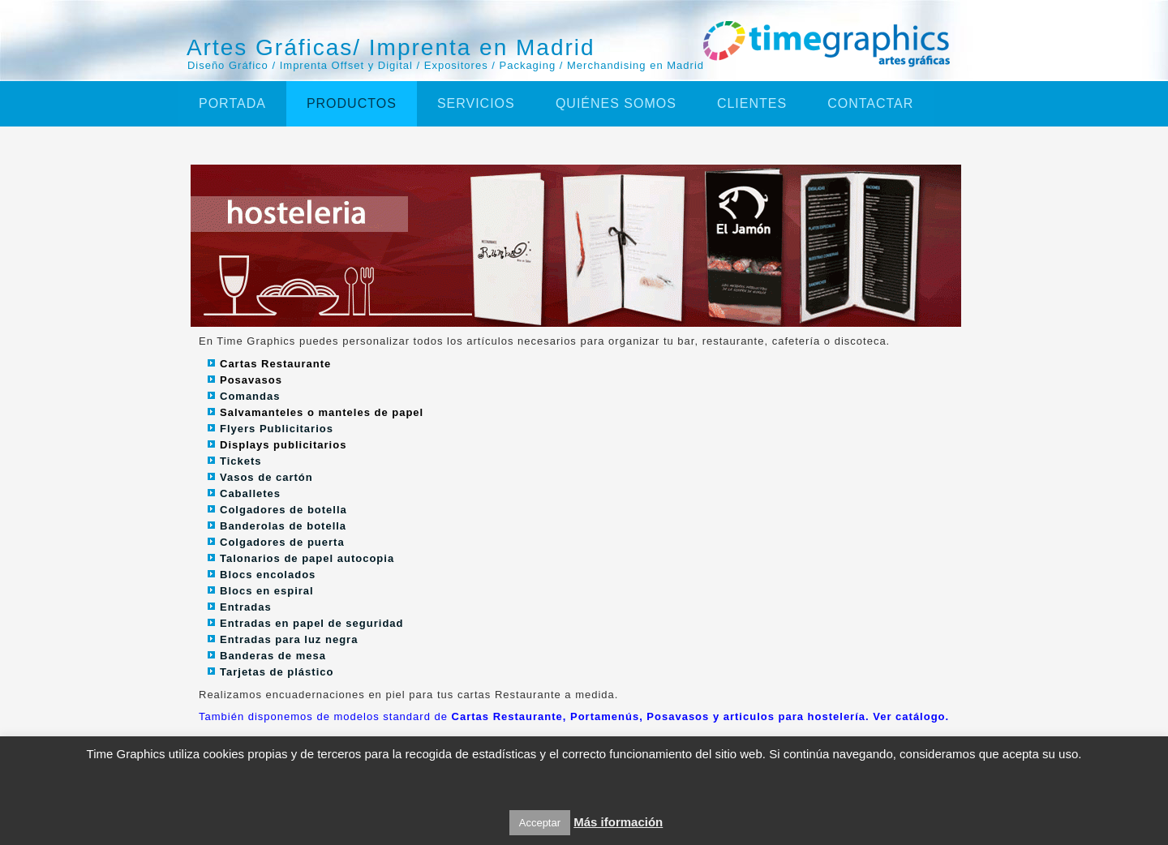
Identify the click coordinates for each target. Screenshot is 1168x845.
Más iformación (618, 822)
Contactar (870, 103)
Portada (232, 103)
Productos (352, 103)
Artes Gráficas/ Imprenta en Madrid (391, 47)
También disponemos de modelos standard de (574, 716)
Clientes (752, 103)
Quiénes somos (616, 103)
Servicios (476, 103)
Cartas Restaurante (275, 364)
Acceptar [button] (539, 823)
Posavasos (251, 380)
